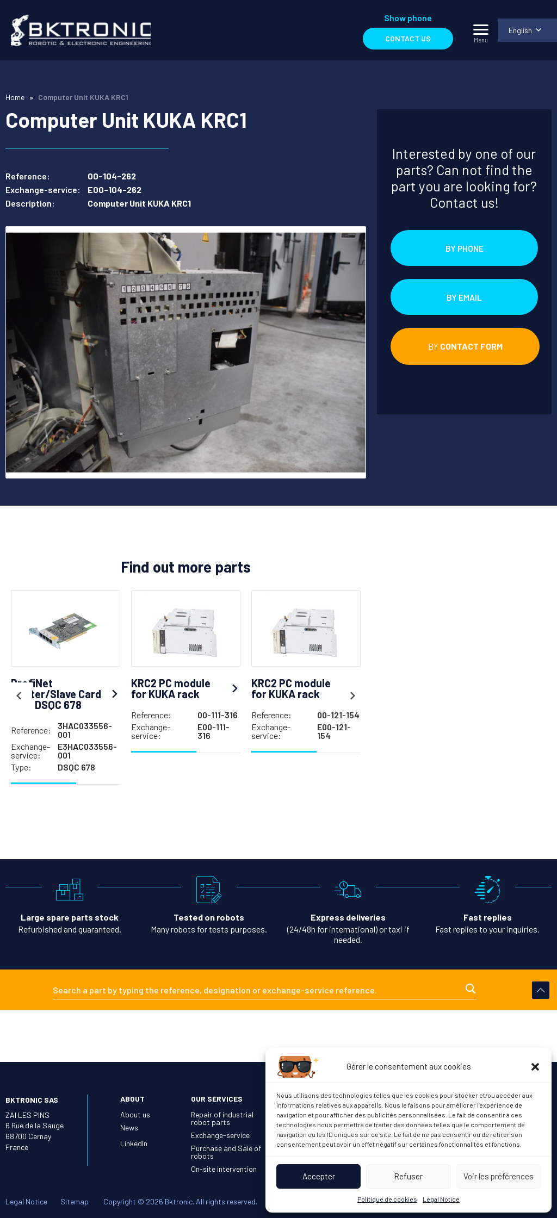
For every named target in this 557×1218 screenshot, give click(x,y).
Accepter (318, 1176)
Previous (18, 699)
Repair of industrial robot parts (222, 1118)
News (129, 1127)
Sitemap (74, 1201)
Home (14, 97)
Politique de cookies (387, 1199)
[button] (535, 1066)
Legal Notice (441, 1199)
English (519, 30)
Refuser (408, 1176)
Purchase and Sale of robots (226, 1152)
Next (353, 699)
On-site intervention (224, 1168)
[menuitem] (527, 30)
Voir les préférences (498, 1176)
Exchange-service (220, 1135)
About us (135, 1114)
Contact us (407, 38)
